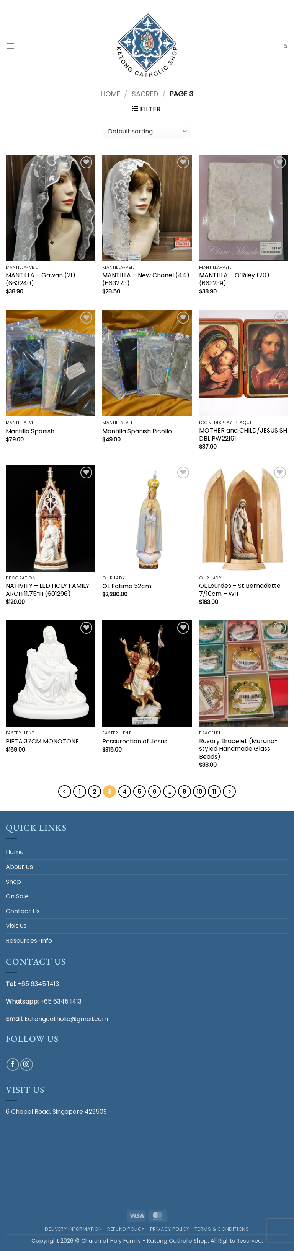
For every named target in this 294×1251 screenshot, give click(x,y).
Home (110, 94)
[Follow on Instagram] (26, 1064)
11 (214, 791)
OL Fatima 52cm (126, 586)
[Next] (229, 791)
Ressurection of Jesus (134, 742)
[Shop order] (147, 131)
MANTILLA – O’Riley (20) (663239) (234, 280)
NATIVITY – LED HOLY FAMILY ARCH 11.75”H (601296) (47, 590)
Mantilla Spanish (30, 432)
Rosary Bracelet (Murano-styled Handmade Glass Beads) (238, 749)
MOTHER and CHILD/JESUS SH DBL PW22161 (243, 435)
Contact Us (23, 911)
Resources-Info (29, 940)
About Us (19, 866)
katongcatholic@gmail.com (66, 1019)
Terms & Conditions (221, 1229)
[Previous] (64, 791)
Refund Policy (126, 1229)
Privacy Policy (170, 1229)
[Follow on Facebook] (13, 1064)
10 (199, 791)
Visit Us (16, 925)
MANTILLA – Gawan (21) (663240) (40, 280)
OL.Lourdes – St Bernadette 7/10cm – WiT (240, 590)
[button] (10, 45)
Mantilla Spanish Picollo (137, 432)
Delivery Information (73, 1229)
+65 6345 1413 (38, 983)
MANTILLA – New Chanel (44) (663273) (145, 280)
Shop (13, 881)
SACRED (145, 94)
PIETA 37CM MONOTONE (42, 742)
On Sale (17, 896)
